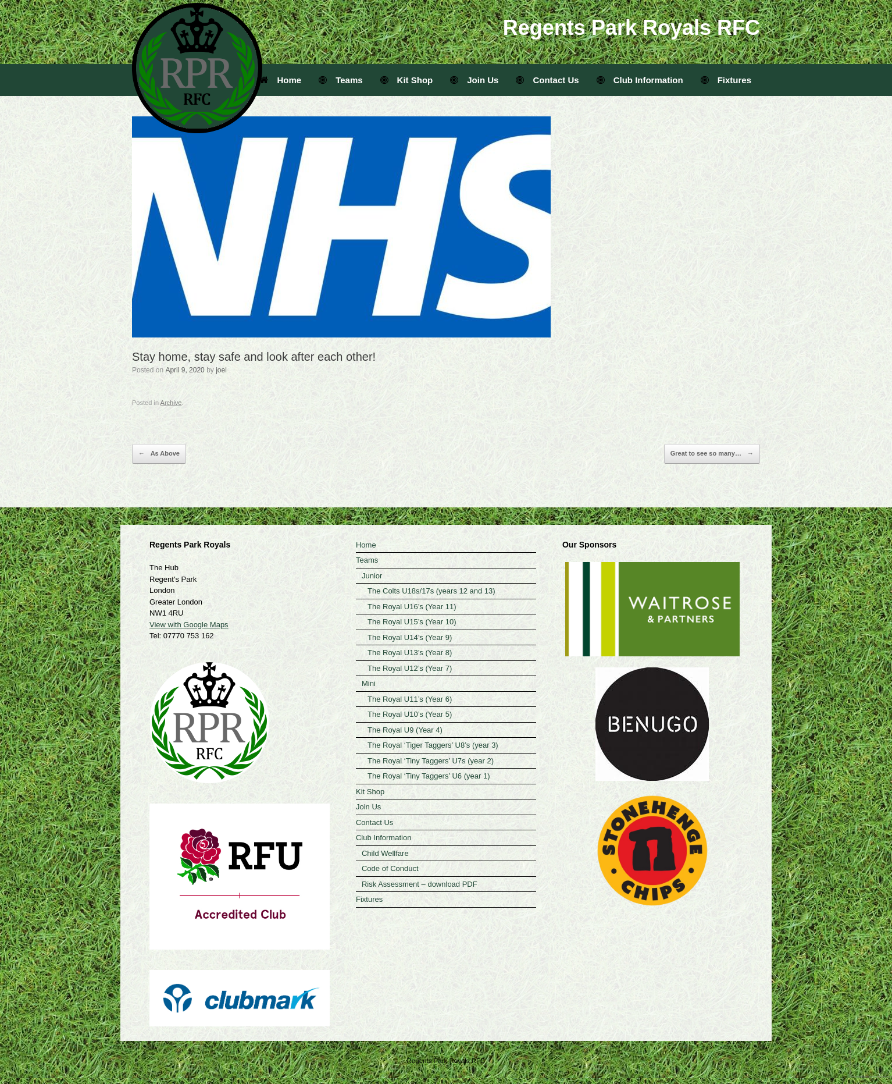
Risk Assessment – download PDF (419, 884)
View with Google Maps (189, 624)
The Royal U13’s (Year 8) (409, 652)
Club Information (640, 80)
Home (281, 80)
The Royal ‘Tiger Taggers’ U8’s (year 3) (432, 745)
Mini (369, 683)
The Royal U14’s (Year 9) (409, 637)
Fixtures (726, 80)
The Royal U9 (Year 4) (405, 730)
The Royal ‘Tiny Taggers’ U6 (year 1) (428, 776)
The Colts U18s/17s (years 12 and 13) (431, 591)
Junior (372, 575)
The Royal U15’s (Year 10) (411, 621)
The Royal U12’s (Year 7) (409, 668)
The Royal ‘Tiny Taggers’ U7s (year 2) (430, 760)
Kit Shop (406, 80)
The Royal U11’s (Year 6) (409, 699)
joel (221, 370)
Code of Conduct (390, 868)
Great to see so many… (712, 454)
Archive (171, 402)
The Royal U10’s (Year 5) (409, 714)
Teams (340, 80)
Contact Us (547, 80)
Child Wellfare (385, 853)
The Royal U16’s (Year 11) (411, 606)
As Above (159, 454)
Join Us (474, 80)
